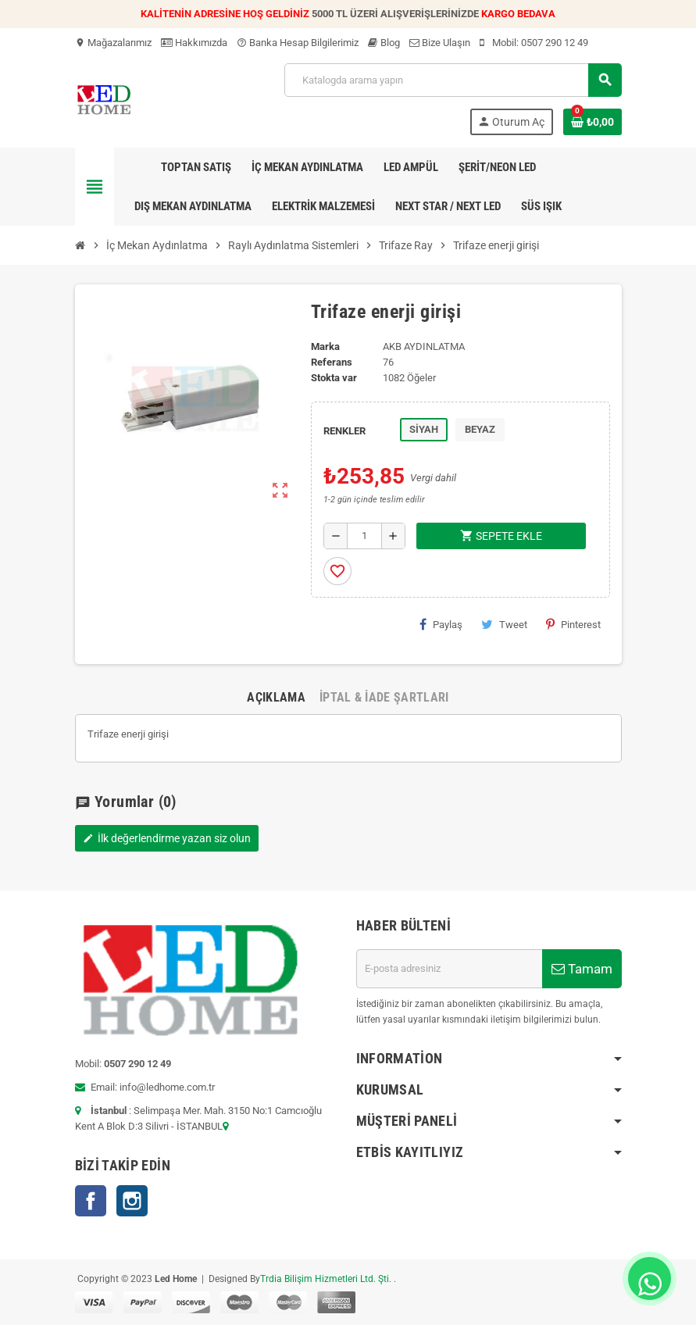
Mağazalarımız (113, 42)
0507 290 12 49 (554, 42)
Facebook (90, 1200)
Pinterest (573, 624)
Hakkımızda (194, 42)
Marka (325, 346)
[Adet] (364, 535)
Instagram (132, 1200)
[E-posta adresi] (449, 968)
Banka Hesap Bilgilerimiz (298, 42)
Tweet (504, 624)
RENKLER (344, 431)
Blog (384, 42)
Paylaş (440, 624)
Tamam (581, 969)
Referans (331, 362)
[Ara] (452, 80)
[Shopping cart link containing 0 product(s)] (592, 122)
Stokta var (334, 378)
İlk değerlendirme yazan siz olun (167, 838)
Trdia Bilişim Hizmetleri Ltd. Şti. (327, 1278)
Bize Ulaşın (439, 42)
